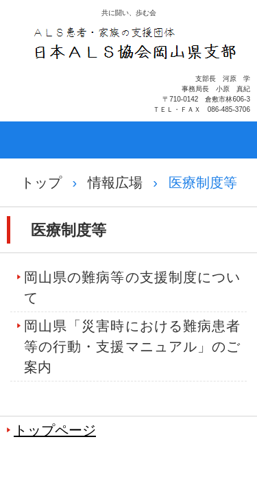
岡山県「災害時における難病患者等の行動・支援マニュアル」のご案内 (132, 346)
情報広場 (115, 182)
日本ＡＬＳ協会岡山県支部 (136, 79)
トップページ (55, 430)
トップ (41, 182)
